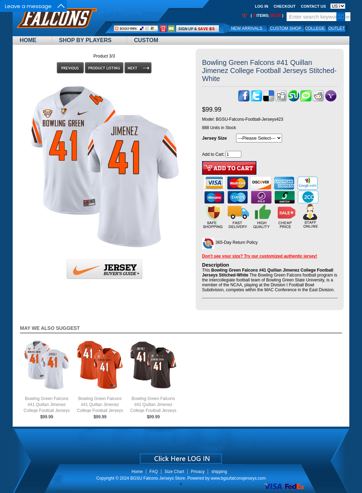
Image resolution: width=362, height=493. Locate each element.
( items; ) (266, 15)
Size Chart (174, 471)
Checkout (284, 6)
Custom (146, 40)
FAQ (153, 471)
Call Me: (163, 28)
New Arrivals (246, 28)
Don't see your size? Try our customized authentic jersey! (259, 256)
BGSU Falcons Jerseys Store (157, 478)
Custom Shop (285, 28)
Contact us (313, 6)
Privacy (198, 471)
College (315, 28)
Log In (261, 6)
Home (28, 40)
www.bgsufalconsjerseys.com (238, 478)
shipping (219, 471)
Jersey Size (214, 138)
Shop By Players (85, 40)
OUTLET (336, 28)
